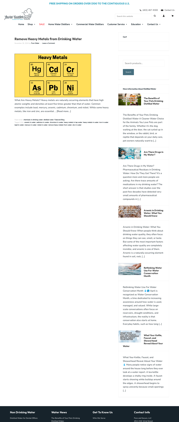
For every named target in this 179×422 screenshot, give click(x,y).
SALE (42, 24)
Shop (32, 24)
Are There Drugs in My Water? (153, 153)
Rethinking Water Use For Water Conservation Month (153, 271)
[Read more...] (64, 111)
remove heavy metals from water (60, 125)
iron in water (103, 122)
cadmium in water (42, 122)
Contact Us (168, 10)
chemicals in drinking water (33, 120)
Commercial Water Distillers (90, 24)
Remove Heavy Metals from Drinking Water (48, 39)
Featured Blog (59, 120)
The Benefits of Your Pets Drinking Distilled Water (153, 101)
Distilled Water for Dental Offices (24, 418)
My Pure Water (22, 14)
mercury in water (30, 125)
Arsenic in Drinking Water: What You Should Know (153, 213)
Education (137, 24)
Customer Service (117, 24)
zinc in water (76, 125)
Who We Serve (99, 418)
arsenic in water (30, 122)
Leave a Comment (48, 43)
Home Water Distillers (60, 24)
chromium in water (56, 122)
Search (128, 72)
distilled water (49, 120)
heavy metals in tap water (73, 122)
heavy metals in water (90, 122)
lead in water (19, 125)
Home (21, 24)
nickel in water (42, 125)
